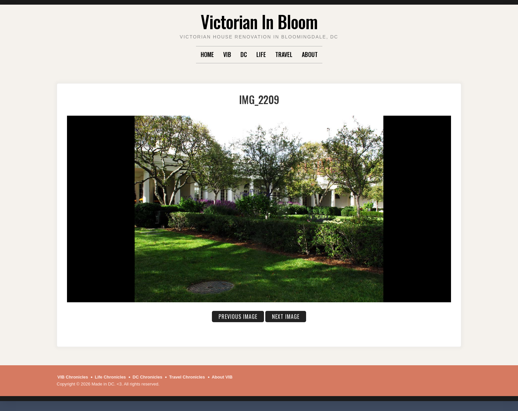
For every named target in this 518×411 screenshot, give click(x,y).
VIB (227, 54)
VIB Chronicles (72, 377)
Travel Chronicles (187, 377)
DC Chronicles (147, 377)
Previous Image (238, 317)
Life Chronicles (110, 377)
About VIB (222, 377)
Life (261, 54)
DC (243, 54)
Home (207, 54)
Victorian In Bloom (259, 21)
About (310, 54)
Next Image (285, 317)
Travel (283, 54)
